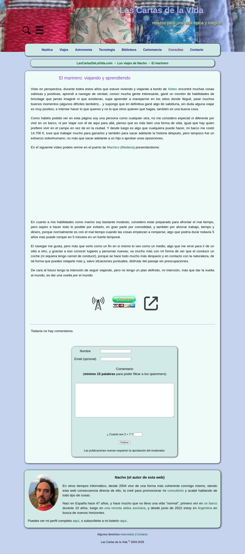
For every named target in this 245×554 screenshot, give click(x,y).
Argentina (205, 515)
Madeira (128, 147)
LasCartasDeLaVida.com (94, 63)
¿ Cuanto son (116, 441)
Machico (113, 147)
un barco (210, 510)
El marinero (159, 63)
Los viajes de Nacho (132, 63)
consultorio (176, 497)
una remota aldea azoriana (125, 515)
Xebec (172, 89)
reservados (127, 541)
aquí (76, 528)
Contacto (142, 541)
